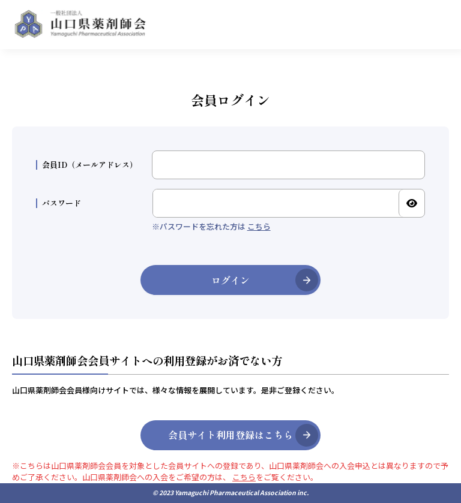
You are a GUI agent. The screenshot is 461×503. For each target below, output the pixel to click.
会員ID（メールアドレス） (86, 165)
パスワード (58, 203)
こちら (259, 226)
